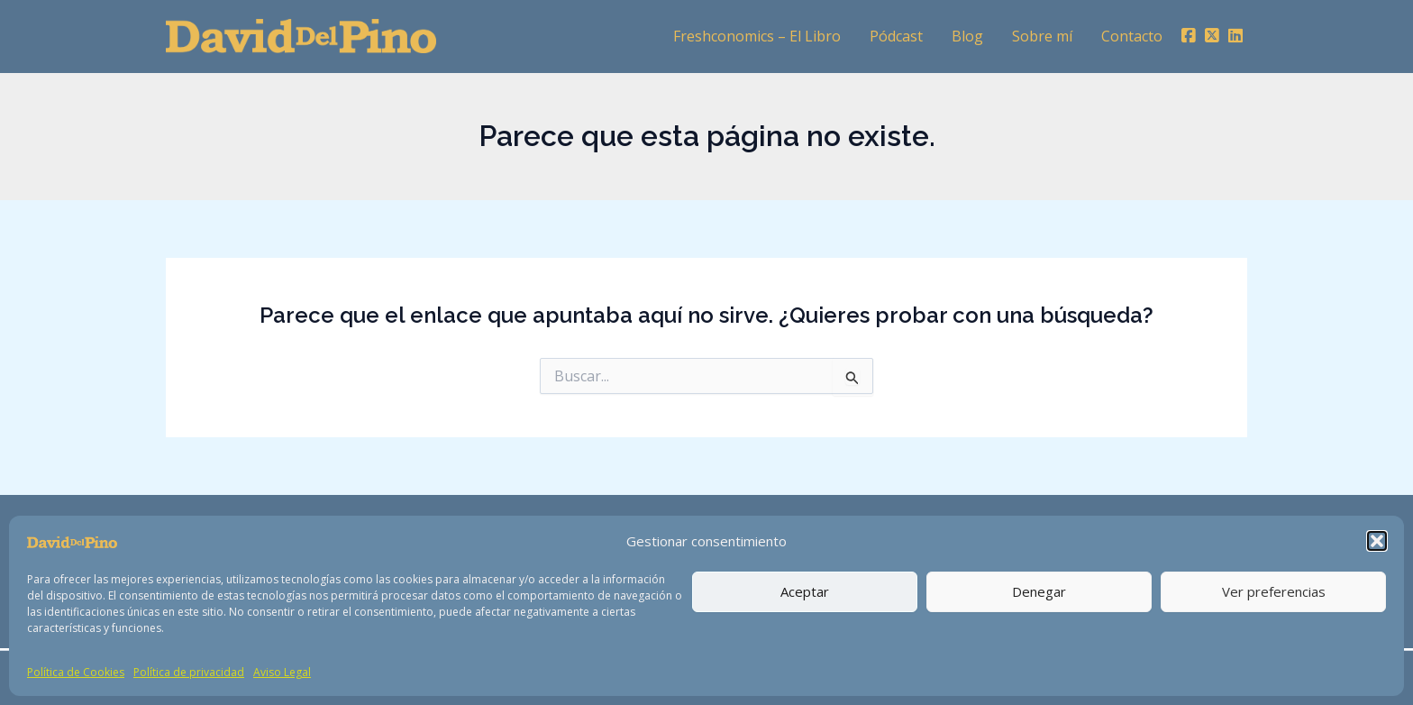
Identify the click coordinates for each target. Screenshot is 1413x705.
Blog (967, 36)
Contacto (1131, 36)
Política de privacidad (188, 672)
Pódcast (896, 36)
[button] (1377, 541)
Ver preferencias (1274, 591)
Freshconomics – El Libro (757, 36)
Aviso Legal (282, 672)
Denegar (1039, 591)
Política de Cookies (75, 672)
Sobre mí (1042, 36)
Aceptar (804, 591)
